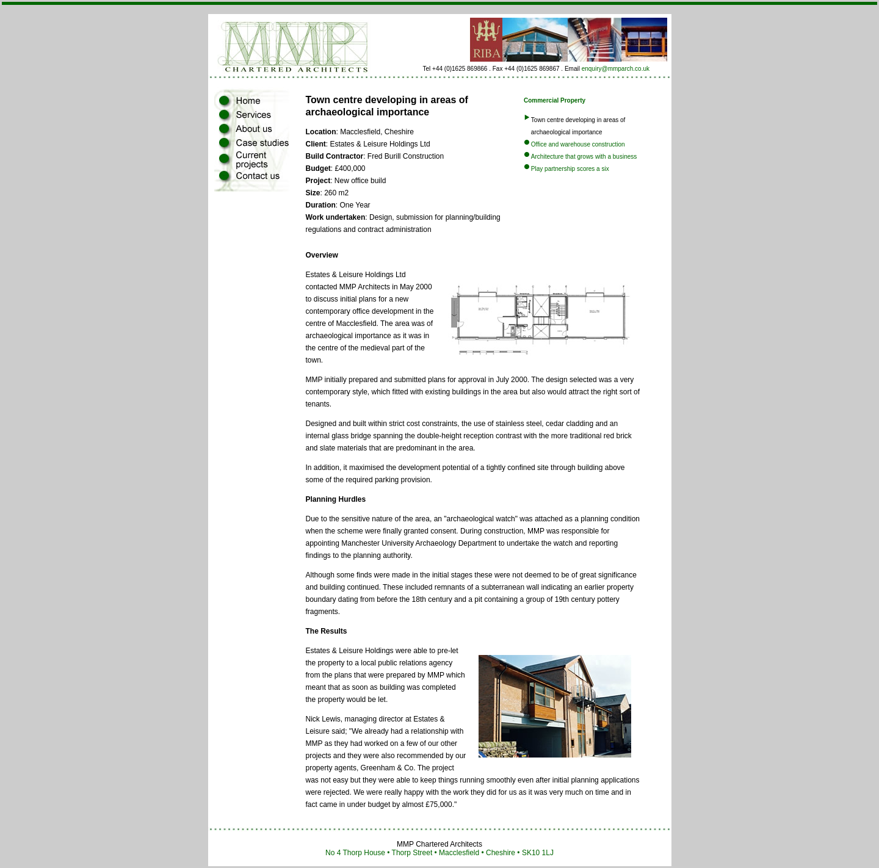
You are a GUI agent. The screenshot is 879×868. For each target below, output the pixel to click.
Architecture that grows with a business (584, 156)
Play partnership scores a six (570, 168)
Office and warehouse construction (578, 144)
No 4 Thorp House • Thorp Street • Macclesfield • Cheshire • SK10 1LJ (439, 852)
